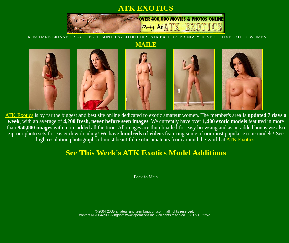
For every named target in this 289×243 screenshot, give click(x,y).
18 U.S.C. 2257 (198, 215)
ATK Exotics (19, 115)
